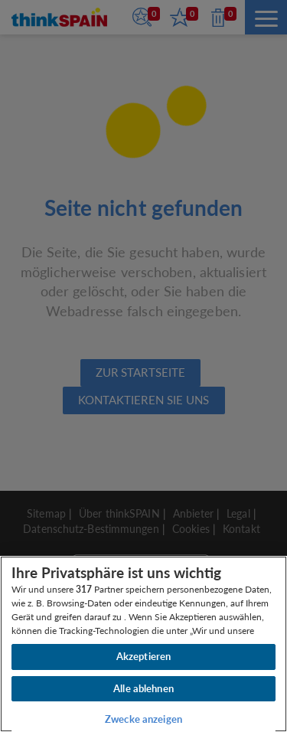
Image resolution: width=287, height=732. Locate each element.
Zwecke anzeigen (143, 719)
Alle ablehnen (143, 688)
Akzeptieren (143, 656)
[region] (143, 644)
